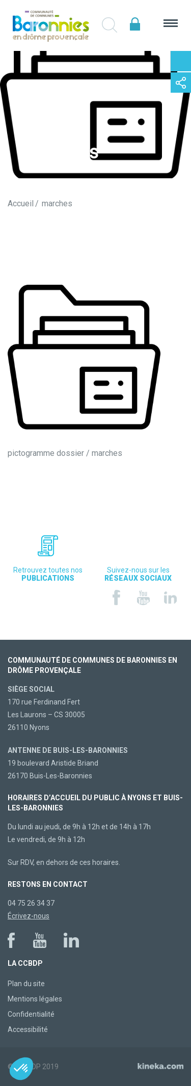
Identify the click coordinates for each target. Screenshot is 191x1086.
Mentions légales (35, 999)
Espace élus (135, 24)
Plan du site (26, 984)
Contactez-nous (181, 61)
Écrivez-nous (28, 916)
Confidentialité (31, 1014)
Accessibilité (28, 1029)
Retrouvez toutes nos (48, 574)
